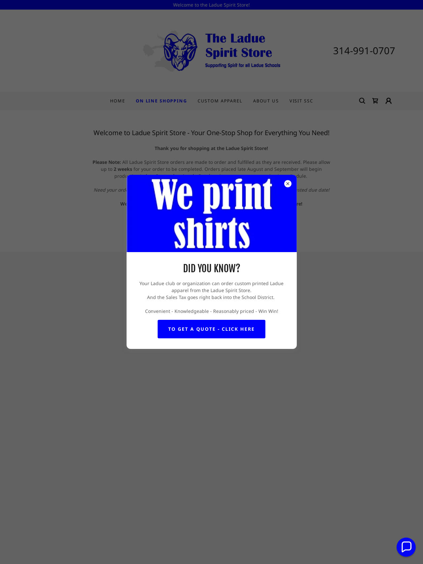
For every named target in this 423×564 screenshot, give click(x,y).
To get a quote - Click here (211, 329)
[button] (406, 547)
